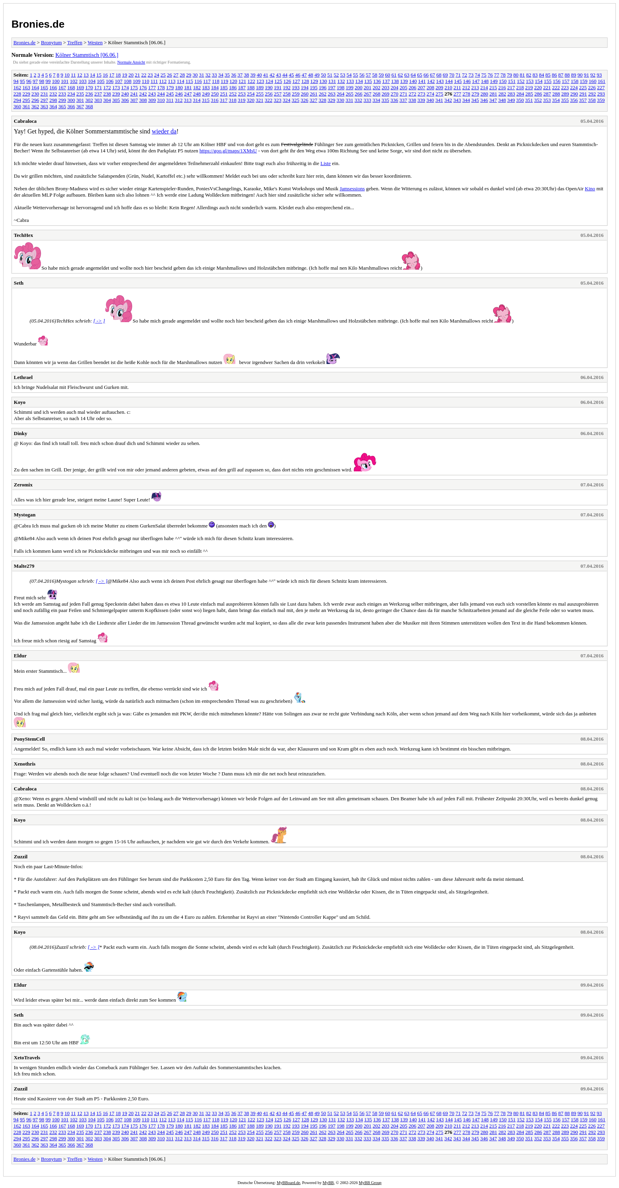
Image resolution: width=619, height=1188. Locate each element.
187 (242, 87)
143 (440, 81)
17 (111, 75)
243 (152, 94)
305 (116, 100)
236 (89, 94)
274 (431, 94)
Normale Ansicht (131, 62)
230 (35, 94)
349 (511, 100)
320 (251, 100)
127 (296, 81)
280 (484, 94)
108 (128, 81)
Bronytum (51, 42)
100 (56, 81)
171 (98, 87)
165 (44, 87)
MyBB (328, 1182)
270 (395, 94)
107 (119, 81)
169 (80, 87)
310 (161, 100)
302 (89, 100)
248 (197, 94)
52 (336, 75)
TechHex (23, 235)
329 (332, 100)
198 (341, 87)
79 (509, 75)
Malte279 (24, 566)
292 (592, 94)
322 (269, 100)
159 (584, 81)
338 (412, 100)
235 (80, 94)
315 (206, 100)
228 (17, 94)
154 (539, 81)
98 (41, 81)
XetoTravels (27, 1057)
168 (71, 87)
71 (458, 75)
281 (493, 94)
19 (124, 75)
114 (180, 81)
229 (26, 94)
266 (359, 94)
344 (466, 100)
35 (227, 75)
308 (143, 100)
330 (341, 100)
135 (368, 81)
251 (224, 94)
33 (214, 75)
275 (439, 94)
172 (107, 87)
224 (574, 87)
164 (35, 87)
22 (143, 75)
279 (475, 94)
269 (386, 94)
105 (101, 81)
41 (265, 75)
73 (471, 75)
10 (66, 75)
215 (493, 87)
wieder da (164, 131)
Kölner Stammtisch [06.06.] (86, 55)
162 (17, 87)
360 (17, 106)
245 (170, 94)
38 (246, 75)
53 (342, 75)
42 (272, 75)
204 (395, 87)
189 (260, 87)
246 (179, 94)
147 (476, 81)
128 (305, 81)
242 (143, 94)
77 (496, 75)
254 (251, 94)
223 (565, 87)
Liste (326, 163)
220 (538, 87)
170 (89, 87)
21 (137, 75)
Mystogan (25, 515)
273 (422, 94)
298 (53, 100)
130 (323, 81)
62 (400, 75)
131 (332, 81)
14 (92, 75)
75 (483, 75)
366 (71, 106)
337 (403, 100)
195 (314, 87)
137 (386, 81)
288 (556, 94)
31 (201, 75)
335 (385, 100)
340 (430, 100)
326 (305, 100)
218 (520, 87)
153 (530, 81)
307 (134, 100)
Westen (95, 42)
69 (445, 75)
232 (53, 94)
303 (98, 100)
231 (44, 94)
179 (170, 87)
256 (269, 94)
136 (377, 81)
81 (522, 75)
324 (287, 100)
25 (163, 75)
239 (116, 94)
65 (419, 75)
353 (547, 100)
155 (548, 81)
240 (125, 94)
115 (189, 81)
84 (541, 75)
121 (242, 81)
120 (233, 81)
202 (377, 87)
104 (92, 81)
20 (130, 75)
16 (105, 75)
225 (583, 87)
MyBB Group (370, 1182)
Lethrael (23, 377)
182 (197, 87)
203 (386, 87)
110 (145, 81)
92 (592, 75)
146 (467, 81)
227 (601, 87)
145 (458, 81)
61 (394, 75)
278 (467, 94)
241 (134, 94)
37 (240, 75)
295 (26, 100)
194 (305, 87)
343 (457, 100)
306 (125, 100)
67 (432, 75)
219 (529, 87)
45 (291, 75)
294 (17, 100)
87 (560, 75)
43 (278, 75)
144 (449, 81)
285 (529, 94)
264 (341, 94)
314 (197, 100)
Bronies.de (37, 24)
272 (412, 94)
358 (592, 100)
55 (355, 75)
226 (592, 87)
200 (359, 87)
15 (98, 75)
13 (86, 75)
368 (89, 106)
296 (35, 100)
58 (374, 75)
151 (512, 81)
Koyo (20, 402)
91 (586, 75)
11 (73, 75)
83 (535, 75)
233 (62, 94)
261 (314, 94)
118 (215, 81)
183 (206, 87)
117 (206, 81)
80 (515, 75)
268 (377, 94)
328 (322, 100)
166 (53, 87)
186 (233, 87)
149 (494, 81)
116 (198, 81)
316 (215, 100)
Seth (19, 283)
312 (179, 100)
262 (323, 94)
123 (260, 81)
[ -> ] (99, 321)
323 (277, 100)
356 (574, 100)
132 (341, 81)
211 (457, 87)
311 (170, 100)
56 (361, 75)
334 (377, 100)
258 (287, 94)
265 (350, 94)
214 (484, 87)
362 (35, 106)
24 (156, 75)
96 (29, 81)
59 (381, 75)
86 (554, 75)
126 (287, 81)
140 (413, 81)
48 (310, 75)
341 (439, 100)
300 (71, 100)
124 (269, 81)
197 (332, 87)
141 (422, 81)
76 (490, 75)
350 (520, 100)
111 (154, 81)
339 (421, 100)
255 (260, 94)
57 (368, 75)
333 (367, 100)
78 (503, 75)
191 (278, 87)
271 (403, 94)
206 (412, 87)
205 (403, 87)
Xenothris (25, 764)
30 (195, 75)
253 (242, 94)
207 (422, 87)
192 (287, 87)
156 (557, 81)
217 (511, 87)
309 (152, 100)
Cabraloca (25, 121)
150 (503, 81)
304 (107, 100)
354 (556, 100)
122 (251, 81)
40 (259, 75)
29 (188, 75)
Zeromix (23, 485)
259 (296, 94)
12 (79, 75)
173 (116, 87)
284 (520, 94)
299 (62, 100)
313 (188, 100)
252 (233, 94)
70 (451, 75)
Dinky (20, 433)
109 (137, 81)
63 (406, 75)
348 (502, 100)
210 (448, 87)
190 (269, 87)
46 (297, 75)
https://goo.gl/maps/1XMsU (228, 151)
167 (62, 87)
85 (548, 75)
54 (349, 75)
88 (567, 75)
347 (493, 100)
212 (466, 87)
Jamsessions (352, 188)
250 (215, 94)
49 (317, 75)
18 (118, 75)
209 (439, 87)
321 (260, 100)
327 (313, 100)
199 (350, 87)
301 (80, 100)
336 (394, 100)
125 (278, 81)
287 (547, 94)
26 (169, 75)
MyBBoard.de (288, 1182)
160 (592, 81)
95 (22, 81)
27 (175, 75)
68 (438, 75)
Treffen (74, 42)
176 (143, 87)
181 (188, 87)
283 (511, 94)
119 (224, 81)
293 (601, 94)
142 (431, 81)
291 (583, 94)
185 (224, 87)
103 (83, 81)
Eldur (20, 656)
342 (448, 100)
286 (538, 94)
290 (574, 94)
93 (599, 75)
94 (16, 81)
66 (426, 75)
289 (565, 94)
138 (395, 81)
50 (323, 75)
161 (602, 81)
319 (242, 100)
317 (224, 100)
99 (48, 81)
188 (251, 87)
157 (566, 81)
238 (107, 94)
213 (475, 87)
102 (74, 81)
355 (565, 100)
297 (44, 100)
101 (65, 81)
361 (26, 106)
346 (484, 100)
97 (35, 81)
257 (278, 94)
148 (485, 81)
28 (182, 75)
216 (502, 87)
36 (233, 75)
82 (528, 75)
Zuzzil (21, 857)
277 (457, 94)
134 (359, 81)
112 (163, 81)
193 (296, 87)
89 (573, 75)
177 (152, 87)
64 (413, 75)
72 (464, 75)
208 (431, 87)
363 (44, 106)
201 (367, 87)
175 (134, 87)
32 (207, 75)
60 (387, 75)
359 (601, 100)
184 (215, 87)
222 (556, 87)
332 (358, 100)
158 (575, 81)
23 (150, 75)
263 (332, 94)
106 (110, 81)
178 (161, 87)
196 (323, 87)
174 (125, 87)
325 (296, 100)
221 (547, 87)
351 (529, 100)
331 (349, 100)
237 (98, 94)
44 (284, 75)
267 (367, 94)
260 (305, 94)
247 (188, 94)
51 (329, 75)
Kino (590, 188)
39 (252, 75)
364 (53, 106)
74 (477, 75)
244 (161, 94)
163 (26, 87)
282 (502, 94)
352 (538, 100)
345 (475, 100)
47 (304, 75)
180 (179, 87)
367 (80, 106)
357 (583, 100)
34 (220, 75)
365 (62, 106)
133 (350, 81)
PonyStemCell (29, 739)
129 (314, 81)
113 (171, 81)
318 (233, 100)
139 (404, 81)
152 (521, 81)
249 (206, 94)
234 (71, 94)
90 (580, 75)
